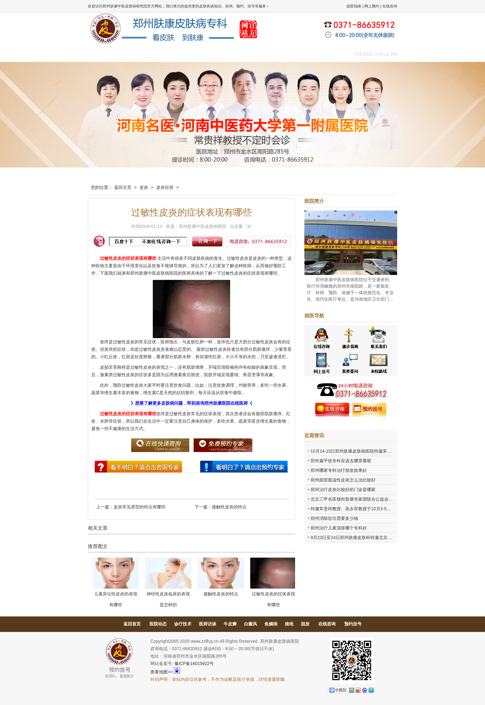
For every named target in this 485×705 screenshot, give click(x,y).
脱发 (305, 623)
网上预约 (371, 6)
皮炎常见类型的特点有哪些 (139, 506)
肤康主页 (102, 54)
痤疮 (289, 623)
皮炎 (143, 187)
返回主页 (122, 187)
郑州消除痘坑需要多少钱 (334, 518)
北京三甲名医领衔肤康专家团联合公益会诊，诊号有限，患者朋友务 (375, 499)
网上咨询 (297, 54)
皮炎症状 (165, 187)
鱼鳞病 (270, 623)
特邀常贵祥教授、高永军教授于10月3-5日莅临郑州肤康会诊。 (370, 508)
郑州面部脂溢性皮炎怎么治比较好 (343, 479)
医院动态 (158, 623)
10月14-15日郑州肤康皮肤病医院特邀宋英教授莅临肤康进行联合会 (375, 451)
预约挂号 (353, 623)
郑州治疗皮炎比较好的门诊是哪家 (343, 489)
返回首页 (132, 623)
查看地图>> (161, 671)
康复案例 (269, 54)
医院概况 (129, 54)
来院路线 (324, 54)
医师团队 (157, 54)
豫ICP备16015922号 (194, 663)
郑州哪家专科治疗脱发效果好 (339, 470)
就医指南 (353, 6)
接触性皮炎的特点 (229, 506)
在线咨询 (389, 6)
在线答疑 (241, 54)
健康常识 (213, 54)
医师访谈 (207, 623)
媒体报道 (185, 54)
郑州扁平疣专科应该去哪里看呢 (341, 460)
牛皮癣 (230, 623)
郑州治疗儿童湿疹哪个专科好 (339, 527)
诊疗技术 (182, 623)
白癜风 (250, 623)
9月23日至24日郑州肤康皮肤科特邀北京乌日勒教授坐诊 (364, 537)
